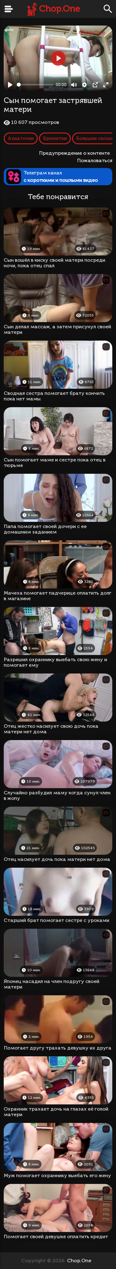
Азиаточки (21, 138)
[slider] (35, 85)
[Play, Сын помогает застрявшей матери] (10, 85)
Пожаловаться (94, 160)
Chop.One (59, 9)
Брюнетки (55, 138)
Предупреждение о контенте (75, 153)
